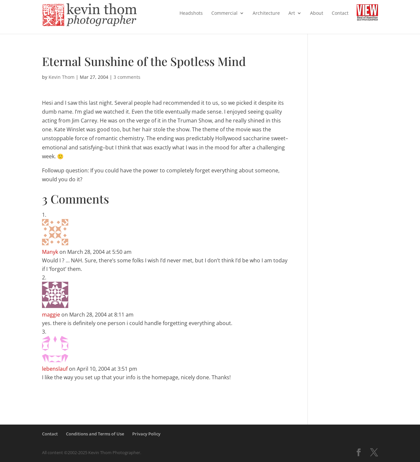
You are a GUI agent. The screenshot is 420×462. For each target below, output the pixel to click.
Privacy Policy (146, 434)
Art (291, 13)
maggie (51, 314)
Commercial (224, 13)
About (316, 13)
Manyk (50, 251)
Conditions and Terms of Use (95, 434)
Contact (340, 13)
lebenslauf (55, 368)
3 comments (127, 77)
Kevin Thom (61, 77)
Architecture (266, 13)
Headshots (191, 13)
